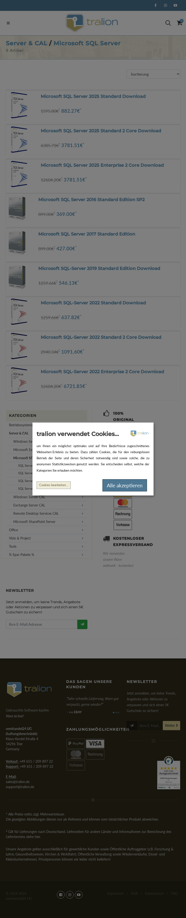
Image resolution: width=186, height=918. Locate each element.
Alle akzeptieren (125, 485)
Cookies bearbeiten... (53, 485)
